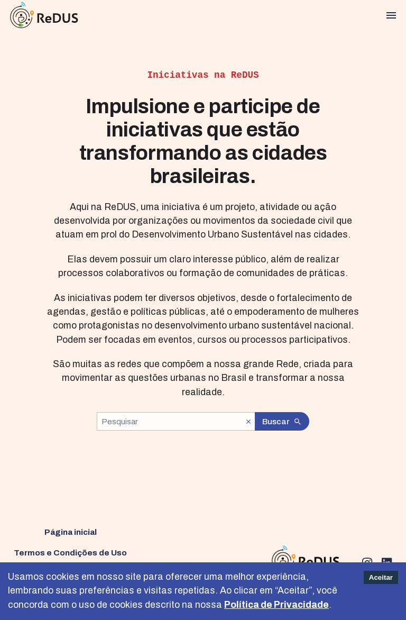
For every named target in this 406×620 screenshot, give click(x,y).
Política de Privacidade (276, 605)
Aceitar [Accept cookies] (381, 577)
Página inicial (70, 531)
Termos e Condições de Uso (70, 552)
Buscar (282, 421)
